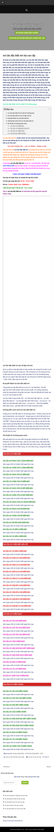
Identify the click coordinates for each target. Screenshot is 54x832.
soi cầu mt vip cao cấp (34, 757)
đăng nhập (24, 777)
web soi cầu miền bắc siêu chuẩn (14, 757)
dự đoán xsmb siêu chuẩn (27, 33)
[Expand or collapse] (49, 109)
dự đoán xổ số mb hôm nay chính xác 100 (27, 38)
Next (48, 766)
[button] (2, 2)
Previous (7, 766)
